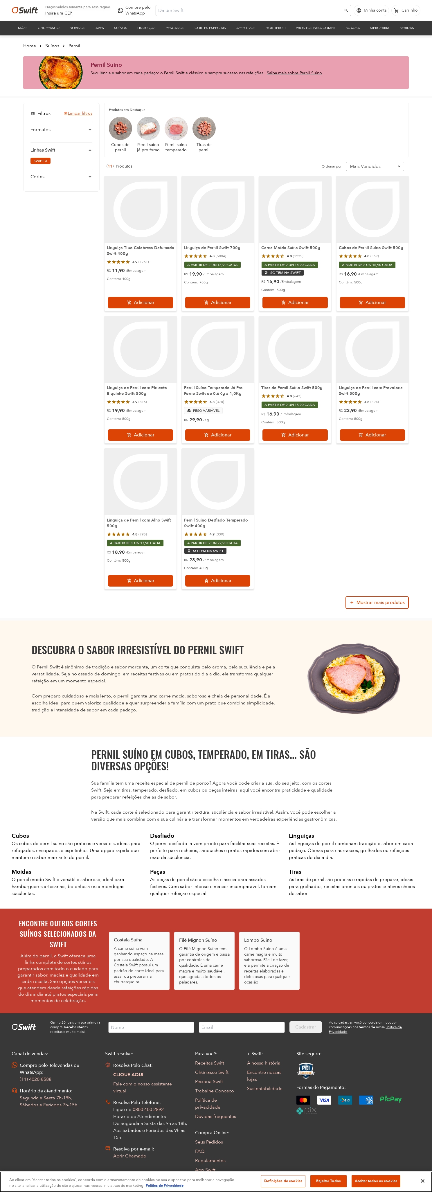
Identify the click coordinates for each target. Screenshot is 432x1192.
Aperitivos (245, 28)
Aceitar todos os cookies (376, 1181)
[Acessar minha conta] (371, 10)
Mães (23, 28)
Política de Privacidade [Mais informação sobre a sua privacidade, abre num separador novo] (164, 1185)
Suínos (120, 28)
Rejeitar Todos (328, 1181)
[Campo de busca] (249, 10)
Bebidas (406, 28)
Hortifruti (276, 28)
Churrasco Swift (211, 1072)
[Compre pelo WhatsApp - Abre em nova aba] (135, 10)
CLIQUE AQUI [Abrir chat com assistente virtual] (128, 1074)
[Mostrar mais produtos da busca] (377, 602)
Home (29, 46)
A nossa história (263, 1063)
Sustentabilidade (264, 1088)
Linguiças (146, 28)
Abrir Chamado (129, 1156)
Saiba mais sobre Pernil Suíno (294, 73)
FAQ (199, 1151)
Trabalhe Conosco (214, 1091)
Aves (100, 28)
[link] (58, 13)
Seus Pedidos (209, 1142)
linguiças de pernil (315, 843)
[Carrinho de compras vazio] (405, 10)
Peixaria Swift (209, 1081)
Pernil (74, 46)
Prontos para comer (315, 28)
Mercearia (379, 28)
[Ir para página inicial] (25, 10)
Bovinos (77, 28)
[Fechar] (422, 1181)
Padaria (352, 28)
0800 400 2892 (148, 1109)
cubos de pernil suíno (42, 843)
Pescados (175, 28)
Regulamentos (210, 1160)
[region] (216, 1181)
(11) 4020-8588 (35, 1079)
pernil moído (31, 879)
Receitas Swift (209, 1063)
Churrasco (49, 28)
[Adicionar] (140, 302)
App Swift (205, 1170)
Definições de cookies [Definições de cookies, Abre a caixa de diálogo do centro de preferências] (283, 1181)
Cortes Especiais (210, 28)
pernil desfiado (171, 843)
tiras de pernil (310, 879)
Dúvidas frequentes (215, 1116)
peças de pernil (173, 879)
